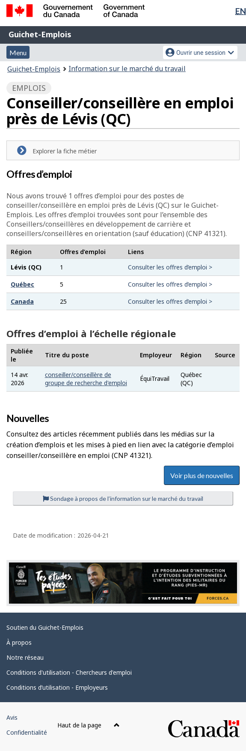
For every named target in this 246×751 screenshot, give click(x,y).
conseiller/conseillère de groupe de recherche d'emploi (86, 379)
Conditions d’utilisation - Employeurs (57, 687)
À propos (19, 642)
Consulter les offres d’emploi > (170, 267)
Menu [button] (18, 52)
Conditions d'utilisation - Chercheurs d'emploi (69, 672)
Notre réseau (25, 657)
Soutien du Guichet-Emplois (44, 627)
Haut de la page (88, 725)
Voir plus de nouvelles (201, 475)
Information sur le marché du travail (127, 68)
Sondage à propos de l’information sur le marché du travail (123, 498)
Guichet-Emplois (40, 34)
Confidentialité (26, 732)
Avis (12, 717)
